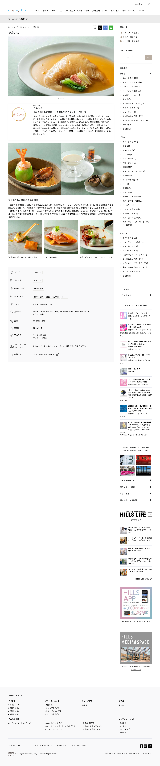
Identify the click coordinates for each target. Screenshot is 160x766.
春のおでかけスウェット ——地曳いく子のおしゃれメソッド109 (140, 530)
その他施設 (95, 10)
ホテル (86, 10)
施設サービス (125, 732)
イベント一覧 (14, 704)
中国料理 (37, 272)
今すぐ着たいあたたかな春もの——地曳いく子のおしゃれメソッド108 (140, 561)
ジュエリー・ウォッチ (132, 95)
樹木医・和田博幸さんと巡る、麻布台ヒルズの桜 (140, 549)
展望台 (121, 701)
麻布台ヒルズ (110, 753)
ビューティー (128, 112)
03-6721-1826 (39, 321)
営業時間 (123, 723)
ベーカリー (127, 205)
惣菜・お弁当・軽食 (131, 200)
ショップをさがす (53, 708)
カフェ (125, 192)
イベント (37, 10)
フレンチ (126, 154)
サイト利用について (47, 745)
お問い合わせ (62, 745)
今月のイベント (15, 711)
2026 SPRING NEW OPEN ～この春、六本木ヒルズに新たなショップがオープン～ (140, 408)
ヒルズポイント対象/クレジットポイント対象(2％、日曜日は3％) (59, 346)
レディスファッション (132, 86)
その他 (125, 128)
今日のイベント (15, 708)
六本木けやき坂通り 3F (19, 19)
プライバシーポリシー (77, 745)
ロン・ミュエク (134, 369)
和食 (124, 146)
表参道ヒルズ (134, 753)
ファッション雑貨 (130, 90)
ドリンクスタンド (130, 209)
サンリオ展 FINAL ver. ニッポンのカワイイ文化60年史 (139, 380)
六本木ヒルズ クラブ (54, 723)
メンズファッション (131, 82)
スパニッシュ (128, 158)
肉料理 (125, 175)
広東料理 (37, 280)
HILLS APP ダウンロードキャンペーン (139, 356)
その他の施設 (13, 719)
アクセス (105, 10)
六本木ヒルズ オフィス (91, 729)
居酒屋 (125, 188)
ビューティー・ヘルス (132, 242)
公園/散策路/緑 (88, 723)
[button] (58, 98)
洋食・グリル (128, 162)
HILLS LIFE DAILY (142, 578)
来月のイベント (15, 714)
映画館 (79, 10)
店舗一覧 (35, 27)
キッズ (125, 99)
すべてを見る (128, 78)
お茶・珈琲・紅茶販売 (132, 217)
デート (64, 296)
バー (124, 184)
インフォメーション (118, 10)
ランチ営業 (38, 288)
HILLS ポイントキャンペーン (139, 313)
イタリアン (127, 150)
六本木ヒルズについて (136, 10)
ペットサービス (129, 250)
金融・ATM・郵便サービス (133, 267)
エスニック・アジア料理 (132, 171)
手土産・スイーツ (130, 196)
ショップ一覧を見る (131, 32)
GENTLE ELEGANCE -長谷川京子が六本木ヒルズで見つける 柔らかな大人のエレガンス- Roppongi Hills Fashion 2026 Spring (135, 427)
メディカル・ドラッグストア (134, 120)
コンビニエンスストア (132, 116)
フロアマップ (125, 729)
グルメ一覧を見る (130, 36)
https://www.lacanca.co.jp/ (44, 354)
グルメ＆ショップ (49, 10)
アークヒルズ (146, 753)
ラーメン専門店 (129, 179)
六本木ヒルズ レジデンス (92, 726)
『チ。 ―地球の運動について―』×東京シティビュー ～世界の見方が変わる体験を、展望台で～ (140, 394)
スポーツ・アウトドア (132, 103)
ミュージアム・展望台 (67, 10)
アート (125, 124)
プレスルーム (33, 745)
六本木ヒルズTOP (15, 695)
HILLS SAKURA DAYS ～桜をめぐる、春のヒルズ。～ (139, 325)
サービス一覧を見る (131, 41)
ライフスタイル (129, 107)
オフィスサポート (130, 271)
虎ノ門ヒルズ (122, 753)
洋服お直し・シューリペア (133, 254)
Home (10, 27)
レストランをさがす (53, 711)
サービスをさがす (53, 714)
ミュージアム (87, 701)
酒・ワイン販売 (129, 213)
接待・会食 (38, 296)
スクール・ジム (129, 246)
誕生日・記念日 (52, 296)
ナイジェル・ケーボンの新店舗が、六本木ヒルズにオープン (140, 539)
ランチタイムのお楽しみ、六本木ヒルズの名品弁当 (140, 570)
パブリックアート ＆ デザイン (20, 723)
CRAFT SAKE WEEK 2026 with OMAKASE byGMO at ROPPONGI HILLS (139, 344)
